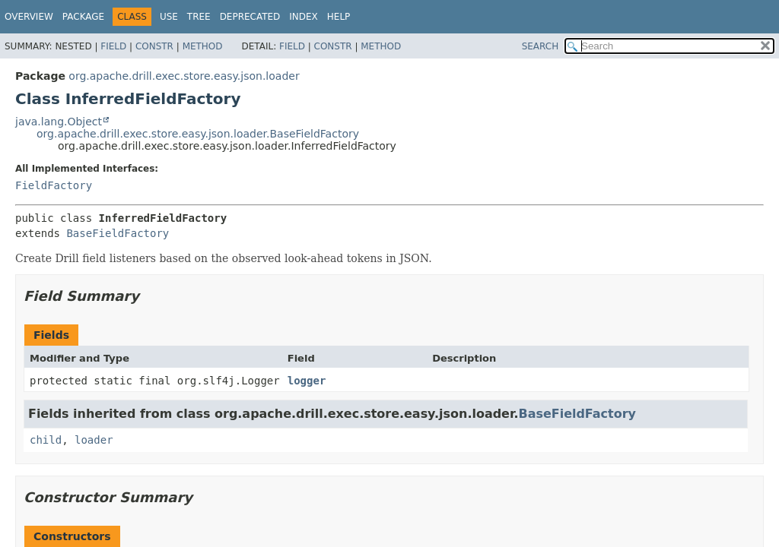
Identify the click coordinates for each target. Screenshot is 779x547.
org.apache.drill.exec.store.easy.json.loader (183, 76)
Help (339, 16)
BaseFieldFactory (117, 233)
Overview (29, 16)
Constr (154, 46)
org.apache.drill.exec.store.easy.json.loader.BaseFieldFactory (198, 134)
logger (307, 381)
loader (94, 440)
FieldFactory (53, 185)
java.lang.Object (58, 121)
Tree (199, 16)
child (46, 440)
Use (169, 16)
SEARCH (540, 46)
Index (303, 16)
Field (113, 46)
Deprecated (250, 16)
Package (83, 16)
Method (203, 46)
